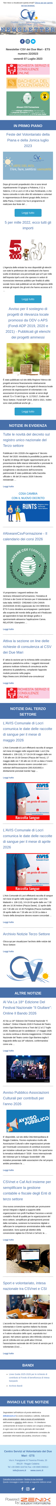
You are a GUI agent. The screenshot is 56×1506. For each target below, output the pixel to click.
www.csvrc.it (36, 1470)
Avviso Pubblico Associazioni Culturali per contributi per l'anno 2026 (26, 1098)
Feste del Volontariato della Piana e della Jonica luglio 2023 (28, 140)
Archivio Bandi (15, 1386)
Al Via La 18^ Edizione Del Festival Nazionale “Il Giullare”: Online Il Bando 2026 (27, 1007)
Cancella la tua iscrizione (13, 1479)
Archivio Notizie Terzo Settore (26, 934)
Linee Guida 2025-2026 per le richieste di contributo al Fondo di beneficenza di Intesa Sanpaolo (29, 1377)
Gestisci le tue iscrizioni (33, 1479)
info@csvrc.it (9, 1416)
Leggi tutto (28, 212)
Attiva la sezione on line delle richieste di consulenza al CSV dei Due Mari (27, 646)
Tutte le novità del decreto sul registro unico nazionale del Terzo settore (26, 440)
